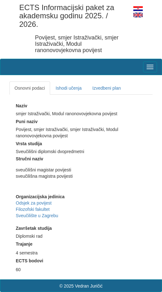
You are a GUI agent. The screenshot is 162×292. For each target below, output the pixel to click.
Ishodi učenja (69, 88)
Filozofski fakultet (32, 209)
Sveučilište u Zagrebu (37, 215)
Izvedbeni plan (106, 88)
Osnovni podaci (29, 88)
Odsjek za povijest (34, 203)
